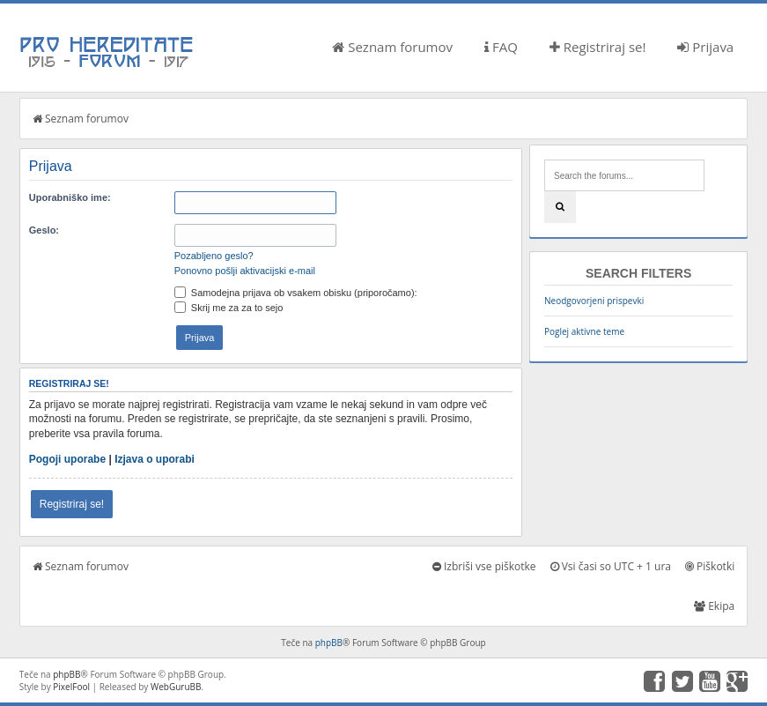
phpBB (329, 642)
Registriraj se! (597, 47)
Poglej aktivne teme (584, 331)
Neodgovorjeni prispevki (594, 300)
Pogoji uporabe (67, 459)
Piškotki (709, 566)
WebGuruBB (176, 686)
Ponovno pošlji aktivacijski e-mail (244, 270)
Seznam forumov (392, 47)
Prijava (705, 47)
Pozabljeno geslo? (214, 255)
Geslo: (44, 230)
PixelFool (71, 686)
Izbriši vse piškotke (484, 566)
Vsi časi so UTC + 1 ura (610, 566)
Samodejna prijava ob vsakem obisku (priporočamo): (295, 292)
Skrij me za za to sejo (229, 307)
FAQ (501, 47)
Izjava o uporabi (154, 459)
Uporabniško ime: (70, 197)
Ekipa (714, 605)
